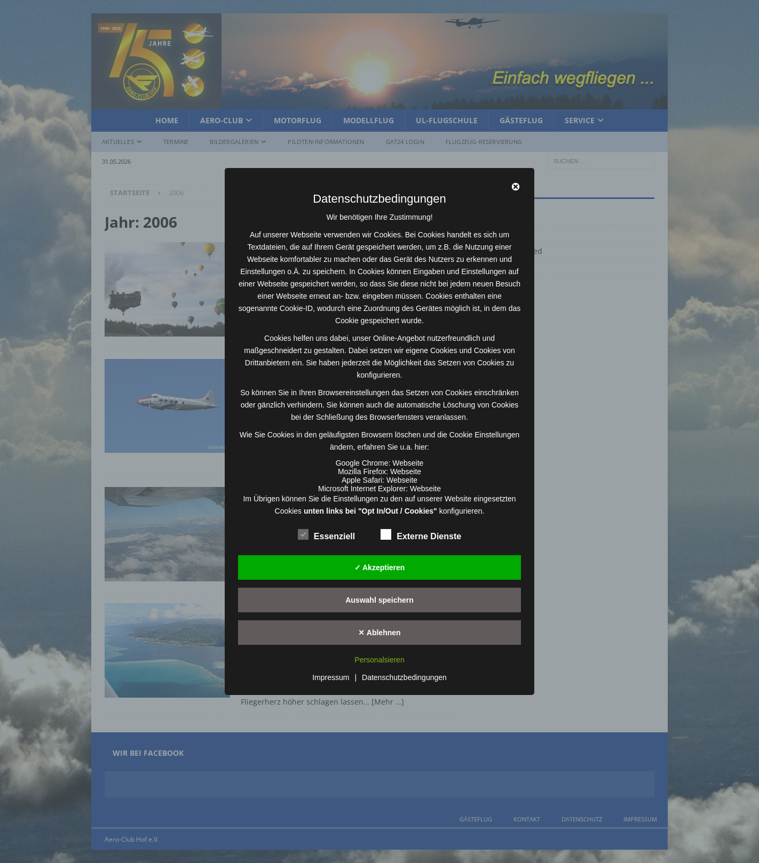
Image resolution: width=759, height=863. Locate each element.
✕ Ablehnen (379, 632)
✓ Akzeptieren (379, 567)
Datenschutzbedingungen (404, 677)
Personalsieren (379, 660)
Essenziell (326, 535)
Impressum (330, 677)
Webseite (407, 463)
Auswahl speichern (379, 599)
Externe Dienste (421, 535)
